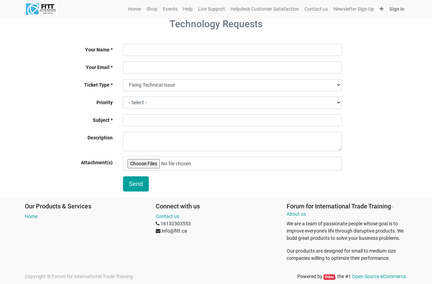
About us (296, 214)
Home (31, 216)
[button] (381, 9)
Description (100, 137)
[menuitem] (134, 9)
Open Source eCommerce (379, 276)
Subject (101, 120)
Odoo (329, 277)
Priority (104, 102)
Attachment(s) (97, 162)
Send (136, 183)
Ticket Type (97, 85)
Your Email (98, 67)
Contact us (167, 216)
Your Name (97, 49)
